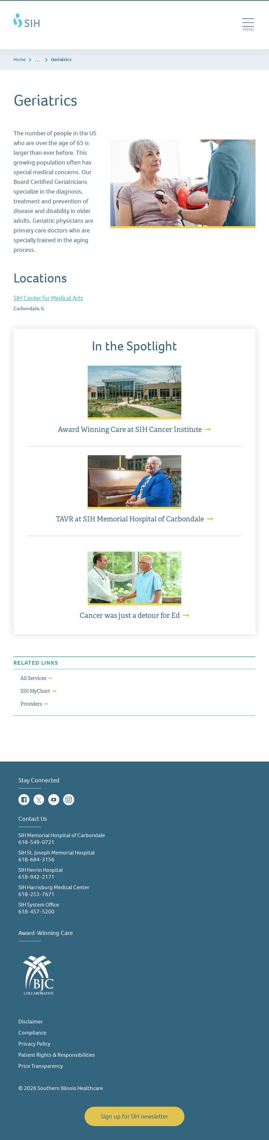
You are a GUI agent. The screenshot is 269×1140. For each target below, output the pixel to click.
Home (20, 59)
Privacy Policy (34, 1043)
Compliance (32, 1032)
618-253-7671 (36, 894)
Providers (31, 704)
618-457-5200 (36, 911)
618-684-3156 (36, 859)
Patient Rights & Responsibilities (56, 1054)
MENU (249, 31)
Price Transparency (40, 1066)
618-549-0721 (36, 842)
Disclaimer (30, 1021)
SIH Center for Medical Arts (48, 298)
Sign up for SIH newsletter (134, 1116)
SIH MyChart (35, 691)
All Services (33, 678)
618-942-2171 (36, 876)
